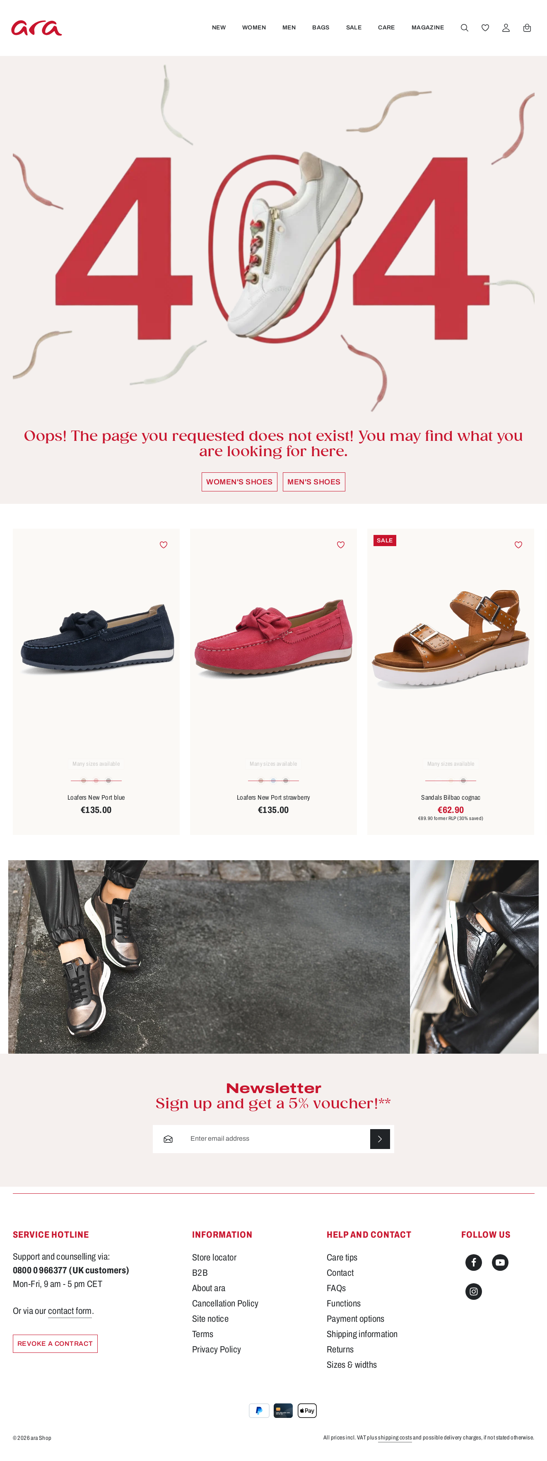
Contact (340, 1278)
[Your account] (506, 30)
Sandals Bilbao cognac (450, 802)
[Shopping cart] (527, 30)
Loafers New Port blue (96, 802)
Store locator (214, 1262)
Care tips (342, 1262)
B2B (200, 1278)
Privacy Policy (216, 1354)
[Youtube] (500, 1267)
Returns (340, 1354)
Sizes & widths (352, 1370)
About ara (209, 1293)
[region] (273, 686)
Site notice (210, 1324)
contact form (70, 1316)
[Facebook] (473, 1267)
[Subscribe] (380, 1144)
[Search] (464, 30)
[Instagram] (473, 1296)
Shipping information (362, 1339)
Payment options (356, 1324)
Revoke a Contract (57, 1348)
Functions (344, 1308)
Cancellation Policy (225, 1308)
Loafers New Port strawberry (273, 802)
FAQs (336, 1293)
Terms (203, 1339)
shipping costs (395, 1442)
